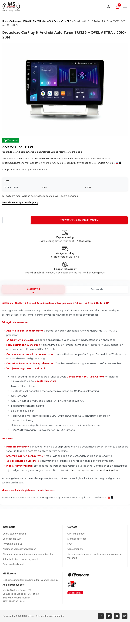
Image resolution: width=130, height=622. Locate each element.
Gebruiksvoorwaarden (14, 533)
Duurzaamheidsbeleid (14, 564)
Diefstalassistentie (77, 538)
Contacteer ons (75, 549)
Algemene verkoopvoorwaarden (19, 549)
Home (5, 21)
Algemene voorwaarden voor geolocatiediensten (28, 554)
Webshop (15, 21)
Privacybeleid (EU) (12, 543)
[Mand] (117, 7)
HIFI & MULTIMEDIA (31, 21)
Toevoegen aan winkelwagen (79, 220)
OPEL (69, 21)
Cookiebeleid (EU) (12, 538)
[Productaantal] (16, 220)
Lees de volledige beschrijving (20, 202)
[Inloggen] (108, 7)
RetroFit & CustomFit (53, 21)
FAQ (69, 543)
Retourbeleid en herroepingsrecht (20, 559)
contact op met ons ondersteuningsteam (96, 470)
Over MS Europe (76, 533)
